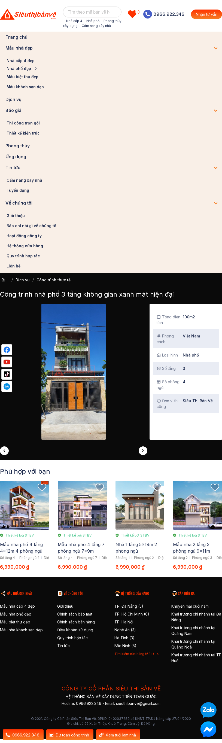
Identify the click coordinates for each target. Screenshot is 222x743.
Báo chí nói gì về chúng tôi (32, 225)
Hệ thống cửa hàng (25, 245)
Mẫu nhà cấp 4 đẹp (17, 606)
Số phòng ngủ (168, 384)
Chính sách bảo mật (74, 614)
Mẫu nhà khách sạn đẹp (21, 630)
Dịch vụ (13, 99)
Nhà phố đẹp (19, 68)
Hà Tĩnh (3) (124, 637)
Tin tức (12, 167)
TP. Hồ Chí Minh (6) (131, 614)
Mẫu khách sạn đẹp (25, 86)
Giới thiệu (16, 215)
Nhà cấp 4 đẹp (21, 60)
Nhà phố (92, 21)
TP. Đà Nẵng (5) (128, 606)
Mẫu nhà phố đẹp (15, 614)
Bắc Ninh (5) (125, 645)
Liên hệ (13, 266)
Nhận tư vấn (206, 14)
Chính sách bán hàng (76, 622)
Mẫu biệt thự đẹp (22, 76)
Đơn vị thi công (167, 403)
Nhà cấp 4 (74, 21)
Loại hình (167, 355)
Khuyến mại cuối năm (190, 606)
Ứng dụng (15, 156)
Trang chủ (16, 37)
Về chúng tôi (18, 203)
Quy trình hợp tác (23, 256)
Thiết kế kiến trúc (23, 133)
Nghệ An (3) (125, 630)
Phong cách (165, 339)
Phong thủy (17, 145)
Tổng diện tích (168, 320)
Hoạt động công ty (24, 235)
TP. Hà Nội (123, 622)
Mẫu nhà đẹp (19, 48)
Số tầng (166, 368)
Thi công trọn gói (23, 123)
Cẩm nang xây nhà (96, 26)
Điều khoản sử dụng (75, 630)
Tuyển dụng (18, 190)
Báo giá (13, 110)
